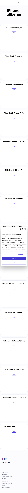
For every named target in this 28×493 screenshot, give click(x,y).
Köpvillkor (4, 478)
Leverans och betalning (7, 483)
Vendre (16, 465)
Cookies (3, 485)
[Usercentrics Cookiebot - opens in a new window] (20, 229)
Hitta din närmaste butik (7, 476)
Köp (14, 32)
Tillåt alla (14, 258)
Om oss (3, 470)
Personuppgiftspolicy (6, 487)
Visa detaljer (20, 254)
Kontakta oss (4, 474)
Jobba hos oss (5, 472)
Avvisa (14, 263)
